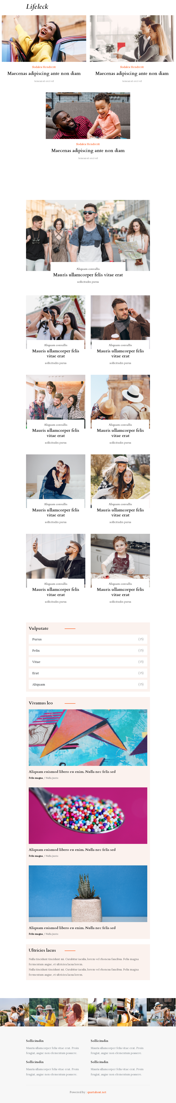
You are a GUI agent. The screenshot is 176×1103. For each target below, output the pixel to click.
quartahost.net (96, 1092)
